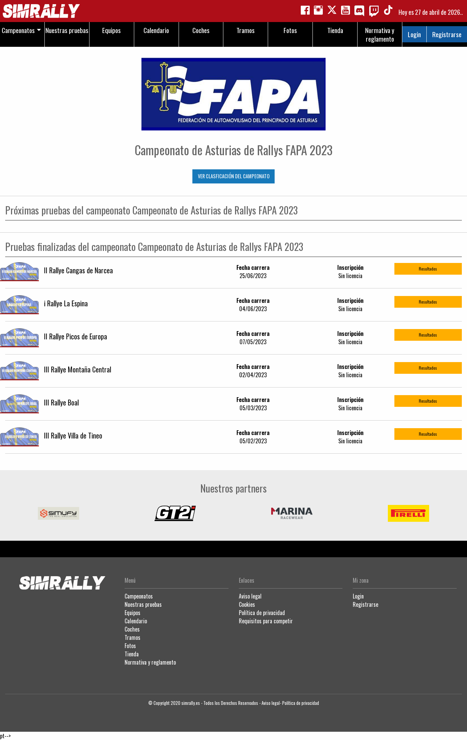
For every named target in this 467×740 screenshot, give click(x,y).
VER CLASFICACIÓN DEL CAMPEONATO (233, 176)
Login (414, 34)
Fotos (130, 646)
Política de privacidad (262, 613)
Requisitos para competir (266, 621)
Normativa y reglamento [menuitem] (379, 34)
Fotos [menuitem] (290, 30)
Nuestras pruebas (143, 604)
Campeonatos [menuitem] (18, 30)
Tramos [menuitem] (245, 30)
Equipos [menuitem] (111, 30)
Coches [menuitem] (201, 30)
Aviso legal (250, 596)
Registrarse (446, 34)
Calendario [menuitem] (156, 30)
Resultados (428, 269)
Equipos (132, 613)
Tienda (132, 654)
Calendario (136, 621)
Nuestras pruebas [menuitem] (66, 30)
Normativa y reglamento (150, 662)
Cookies (247, 604)
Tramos (132, 637)
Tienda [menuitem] (335, 30)
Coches (132, 629)
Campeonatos (139, 596)
